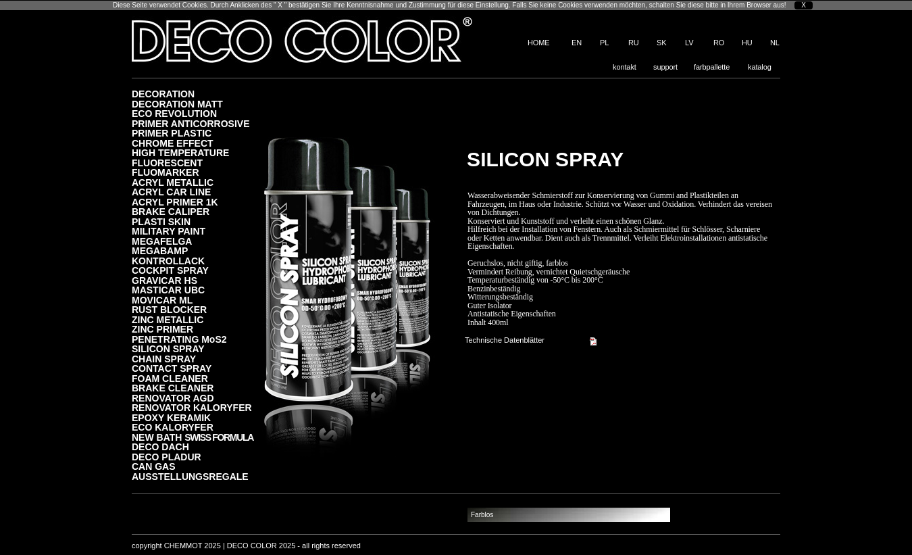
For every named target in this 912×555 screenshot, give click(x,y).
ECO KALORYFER (172, 427)
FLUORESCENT (167, 163)
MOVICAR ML (162, 300)
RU (633, 43)
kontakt (624, 67)
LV (689, 43)
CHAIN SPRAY (164, 359)
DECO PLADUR (166, 457)
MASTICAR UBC (168, 290)
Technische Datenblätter (504, 340)
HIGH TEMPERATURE (180, 152)
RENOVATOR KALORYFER (192, 407)
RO (718, 43)
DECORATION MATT (177, 104)
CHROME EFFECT (172, 143)
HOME (539, 43)
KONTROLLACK (168, 261)
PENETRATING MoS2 (179, 339)
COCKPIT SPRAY (170, 270)
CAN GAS (154, 466)
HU (747, 43)
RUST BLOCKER (169, 309)
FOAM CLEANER (170, 378)
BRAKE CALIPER (170, 211)
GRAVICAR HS (164, 280)
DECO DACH (160, 446)
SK (661, 43)
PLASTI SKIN (161, 221)
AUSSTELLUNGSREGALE (190, 476)
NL (775, 43)
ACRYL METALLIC (172, 182)
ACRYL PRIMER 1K (175, 202)
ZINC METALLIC (167, 319)
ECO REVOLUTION (174, 113)
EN (577, 43)
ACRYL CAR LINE (171, 192)
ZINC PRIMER (162, 329)
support (665, 67)
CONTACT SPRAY (171, 368)
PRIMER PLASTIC (171, 133)
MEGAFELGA (162, 241)
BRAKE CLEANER (172, 388)
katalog (759, 67)
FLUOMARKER (165, 172)
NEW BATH (192, 437)
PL (604, 43)
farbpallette (712, 67)
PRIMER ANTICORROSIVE (191, 123)
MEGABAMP (160, 250)
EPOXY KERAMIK (171, 417)
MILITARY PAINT (168, 231)
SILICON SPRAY (168, 348)
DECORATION (163, 94)
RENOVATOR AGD (173, 398)
